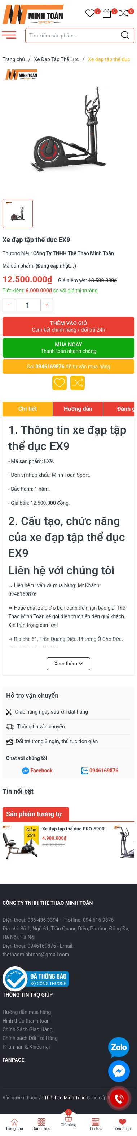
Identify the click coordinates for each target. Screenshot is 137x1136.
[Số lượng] (27, 305)
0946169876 (50, 366)
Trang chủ (14, 1128)
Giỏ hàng (68, 1125)
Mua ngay (68, 347)
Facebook (42, 770)
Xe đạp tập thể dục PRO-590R (73, 828)
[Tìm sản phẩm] (80, 35)
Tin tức (95, 1128)
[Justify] (125, 35)
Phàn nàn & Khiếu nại (26, 1047)
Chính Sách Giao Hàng (28, 1029)
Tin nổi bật (18, 791)
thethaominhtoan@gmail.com (36, 954)
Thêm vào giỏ (68, 326)
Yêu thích (123, 1128)
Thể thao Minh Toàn (65, 1097)
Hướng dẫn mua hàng (27, 1012)
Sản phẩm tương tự (34, 814)
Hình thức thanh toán (26, 1021)
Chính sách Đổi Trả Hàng (30, 1038)
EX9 (48, 461)
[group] (68, 132)
